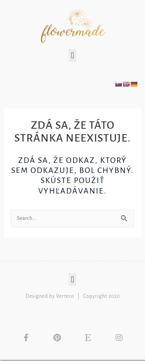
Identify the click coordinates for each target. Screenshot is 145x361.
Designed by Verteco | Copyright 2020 (73, 296)
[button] (72, 55)
